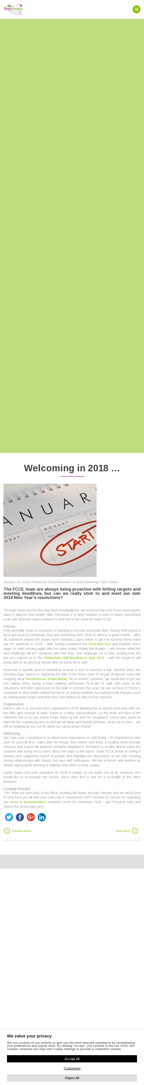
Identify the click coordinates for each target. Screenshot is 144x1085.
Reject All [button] (72, 1078)
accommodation (35, 802)
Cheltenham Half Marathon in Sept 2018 (74, 658)
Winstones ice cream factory (46, 679)
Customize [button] (72, 1068)
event (14, 802)
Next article (123, 831)
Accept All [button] (72, 1059)
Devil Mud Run (99, 644)
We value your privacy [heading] (29, 1036)
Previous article (21, 831)
